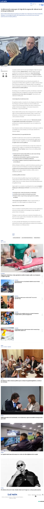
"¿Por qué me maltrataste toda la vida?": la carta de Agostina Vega (26, 298)
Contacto (29, 494)
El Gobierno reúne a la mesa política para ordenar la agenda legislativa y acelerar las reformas (21, 381)
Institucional (34, 494)
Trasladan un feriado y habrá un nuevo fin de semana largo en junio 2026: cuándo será (27, 330)
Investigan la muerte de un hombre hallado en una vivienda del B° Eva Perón (27, 282)
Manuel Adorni (37, 237)
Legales (14, 498)
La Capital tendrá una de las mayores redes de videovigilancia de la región (19, 454)
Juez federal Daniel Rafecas (27, 237)
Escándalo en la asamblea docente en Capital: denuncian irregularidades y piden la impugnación (27, 314)
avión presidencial (16, 237)
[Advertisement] (22, 28)
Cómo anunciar (38, 494)
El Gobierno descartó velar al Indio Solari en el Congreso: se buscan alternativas (21, 490)
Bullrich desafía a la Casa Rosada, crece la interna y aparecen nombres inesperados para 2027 (22, 418)
